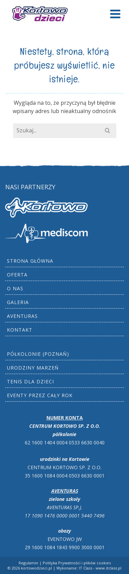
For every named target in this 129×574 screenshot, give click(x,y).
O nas (15, 288)
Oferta (17, 274)
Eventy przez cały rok (40, 395)
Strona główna (30, 261)
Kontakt (19, 329)
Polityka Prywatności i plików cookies (77, 562)
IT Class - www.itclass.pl (100, 568)
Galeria (18, 302)
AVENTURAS (22, 316)
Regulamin (28, 562)
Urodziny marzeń (33, 367)
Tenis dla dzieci (30, 381)
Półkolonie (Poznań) (38, 354)
